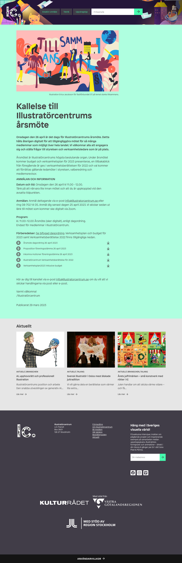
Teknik (66, 11)
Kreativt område (49, 11)
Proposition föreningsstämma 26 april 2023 (44, 248)
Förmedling (97, 424)
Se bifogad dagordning (50, 233)
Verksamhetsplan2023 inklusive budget (42, 265)
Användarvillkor (89, 558)
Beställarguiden (99, 434)
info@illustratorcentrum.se (72, 279)
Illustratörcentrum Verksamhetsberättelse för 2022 (48, 260)
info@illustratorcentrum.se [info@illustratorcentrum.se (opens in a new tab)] (82, 201)
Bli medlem (97, 429)
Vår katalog (97, 432)
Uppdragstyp (82, 11)
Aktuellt (95, 437)
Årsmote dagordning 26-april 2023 (40, 243)
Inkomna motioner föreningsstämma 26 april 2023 (47, 254)
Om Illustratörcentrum (102, 427)
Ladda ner (108, 250)
